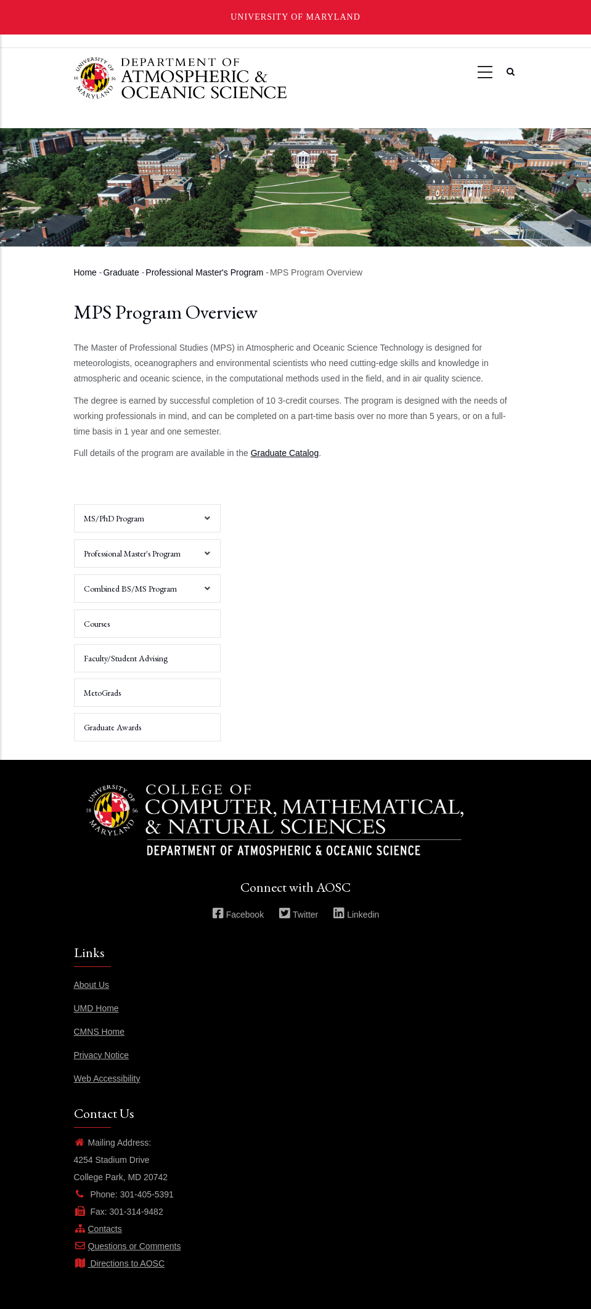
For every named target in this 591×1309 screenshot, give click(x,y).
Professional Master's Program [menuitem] (144, 558)
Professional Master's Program (204, 272)
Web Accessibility (107, 1078)
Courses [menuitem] (97, 623)
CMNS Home (99, 1032)
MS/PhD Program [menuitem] (144, 522)
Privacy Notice (101, 1055)
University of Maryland (295, 17)
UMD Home (96, 1008)
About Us (92, 985)
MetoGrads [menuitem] (102, 692)
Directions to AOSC (119, 1263)
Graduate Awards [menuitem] (112, 727)
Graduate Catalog (285, 453)
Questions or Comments (127, 1246)
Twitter (298, 915)
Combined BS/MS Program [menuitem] (144, 593)
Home (85, 272)
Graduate (121, 272)
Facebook (238, 915)
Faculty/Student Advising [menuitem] (126, 658)
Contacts (98, 1229)
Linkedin (356, 915)
